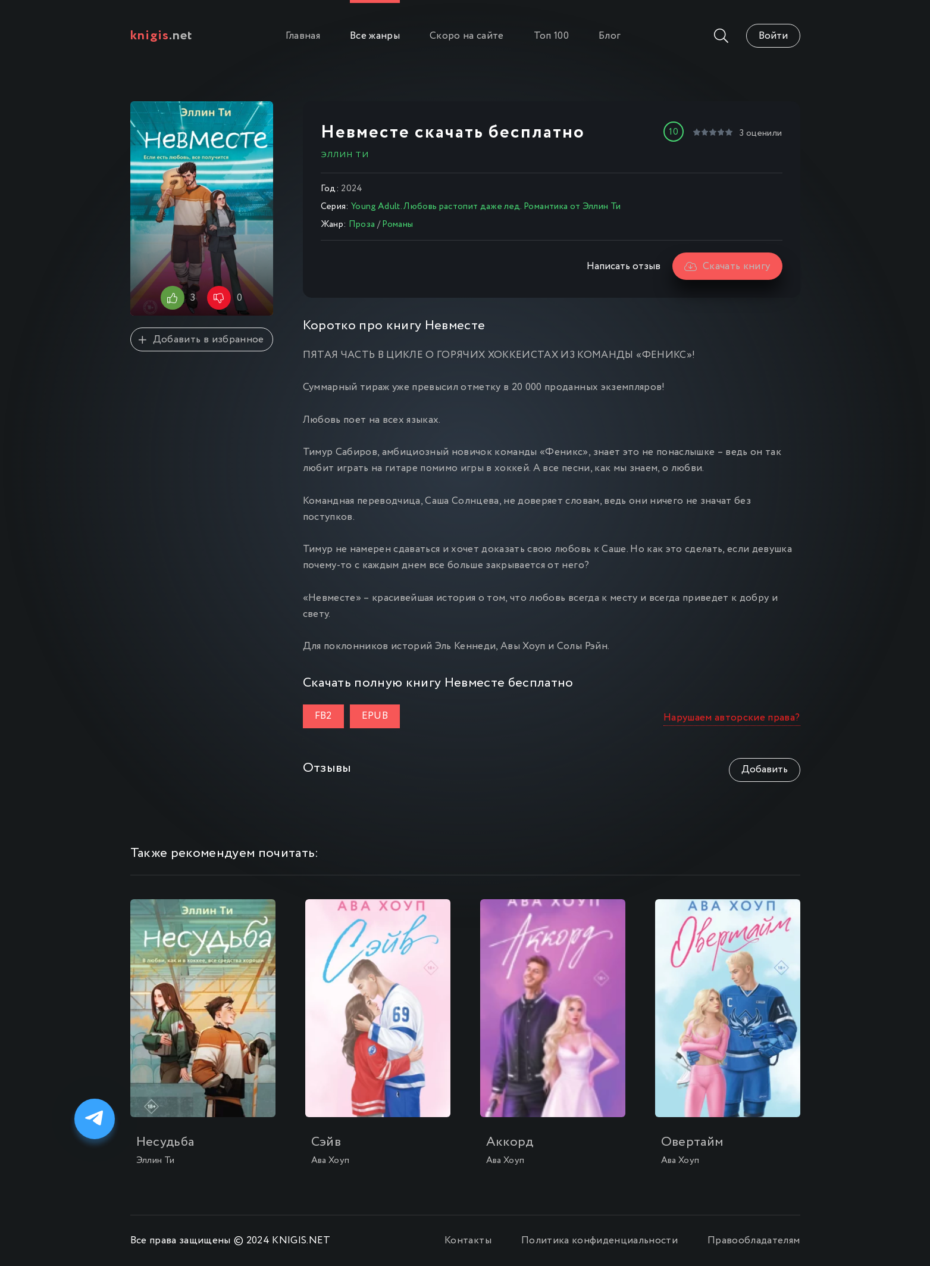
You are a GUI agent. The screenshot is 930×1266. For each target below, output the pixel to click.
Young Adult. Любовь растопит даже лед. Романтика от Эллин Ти (486, 206)
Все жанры (375, 36)
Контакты (467, 1240)
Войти (773, 36)
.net (161, 35)
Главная (303, 36)
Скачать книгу (727, 266)
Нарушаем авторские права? (731, 717)
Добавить (764, 769)
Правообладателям (753, 1240)
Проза (362, 224)
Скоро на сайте (467, 36)
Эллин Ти (345, 155)
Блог (610, 36)
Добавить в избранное (201, 339)
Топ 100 (551, 36)
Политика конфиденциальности (599, 1240)
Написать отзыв (623, 266)
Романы (397, 224)
